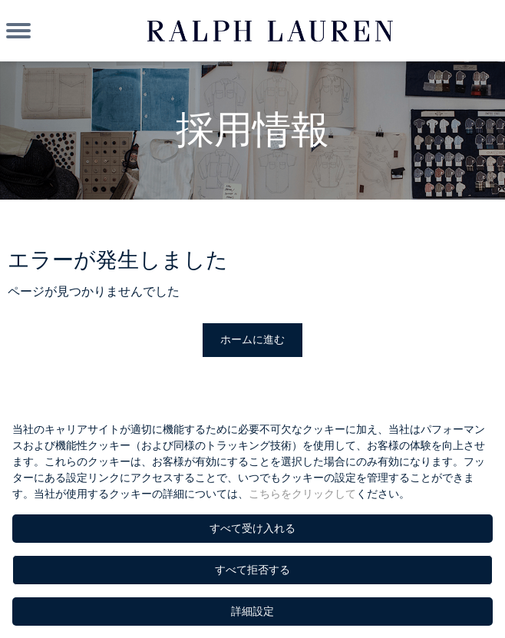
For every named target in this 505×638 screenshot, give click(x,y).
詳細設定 (252, 611)
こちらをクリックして (302, 494)
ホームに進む (252, 339)
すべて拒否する (252, 570)
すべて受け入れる (252, 528)
